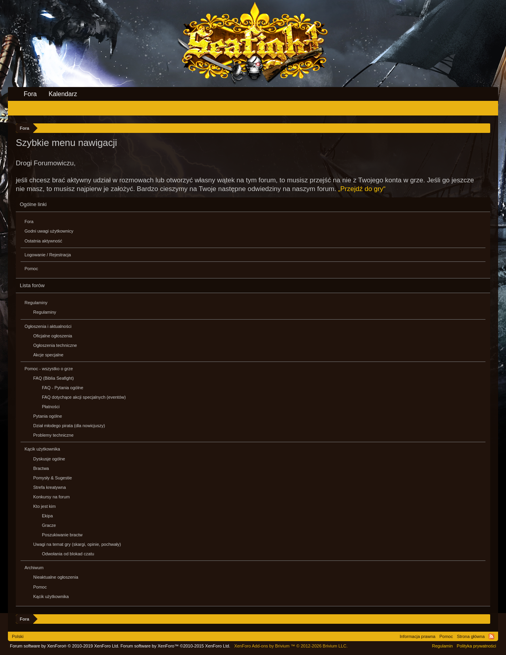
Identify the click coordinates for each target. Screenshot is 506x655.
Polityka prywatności (476, 646)
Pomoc (31, 268)
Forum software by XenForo (64, 646)
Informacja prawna (418, 636)
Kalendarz (63, 94)
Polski (17, 636)
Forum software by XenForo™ (175, 646)
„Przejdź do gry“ (361, 189)
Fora (29, 221)
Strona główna (471, 636)
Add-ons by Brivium (290, 646)
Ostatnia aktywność (43, 241)
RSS (491, 636)
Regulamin (442, 646)
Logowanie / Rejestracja (48, 254)
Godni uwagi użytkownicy (49, 231)
